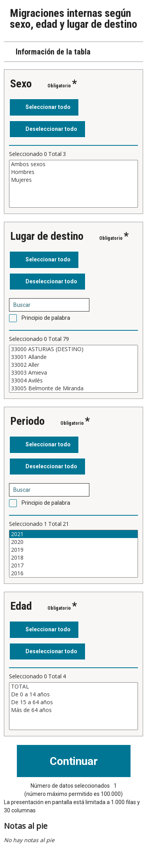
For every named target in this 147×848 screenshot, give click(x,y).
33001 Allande (73, 357)
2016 (73, 573)
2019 (73, 550)
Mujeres (73, 180)
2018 (73, 558)
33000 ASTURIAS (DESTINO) (73, 349)
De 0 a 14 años (73, 694)
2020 (73, 542)
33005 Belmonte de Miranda (73, 388)
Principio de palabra (46, 318)
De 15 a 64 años (73, 702)
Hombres (73, 172)
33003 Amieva (73, 373)
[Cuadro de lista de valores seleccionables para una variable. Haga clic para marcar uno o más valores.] (73, 184)
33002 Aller (73, 365)
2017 (73, 565)
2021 (73, 534)
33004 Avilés (73, 380)
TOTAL (73, 686)
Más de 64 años (73, 710)
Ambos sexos (73, 164)
